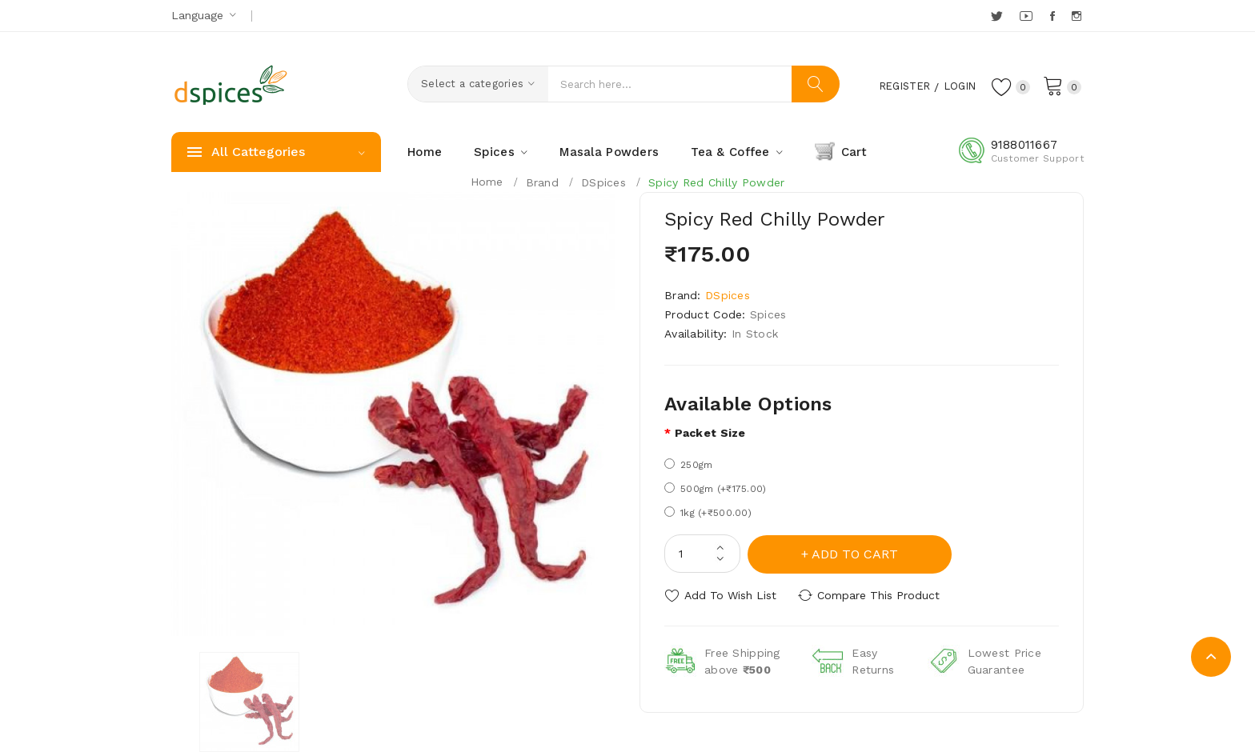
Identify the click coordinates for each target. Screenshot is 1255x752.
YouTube (1027, 16)
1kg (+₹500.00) (708, 512)
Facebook (1053, 16)
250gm (688, 464)
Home (487, 181)
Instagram (1078, 16)
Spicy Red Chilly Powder (716, 182)
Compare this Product (880, 594)
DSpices (603, 182)
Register (895, 85)
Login (955, 85)
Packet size (710, 432)
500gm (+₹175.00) (715, 488)
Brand (542, 182)
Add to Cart (855, 553)
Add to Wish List (730, 594)
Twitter (997, 16)
